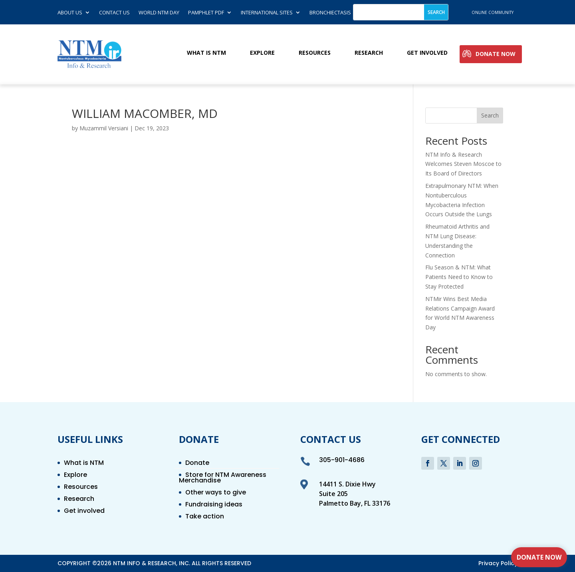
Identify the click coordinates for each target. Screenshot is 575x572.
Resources (315, 53)
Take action (204, 517)
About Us (70, 13)
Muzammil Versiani (103, 128)
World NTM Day (159, 13)
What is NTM (206, 53)
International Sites (267, 13)
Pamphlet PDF (206, 13)
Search (490, 115)
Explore (262, 53)
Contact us (114, 13)
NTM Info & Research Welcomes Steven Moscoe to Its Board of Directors (463, 164)
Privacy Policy (498, 563)
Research (369, 53)
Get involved (427, 53)
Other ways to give (215, 493)
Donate (197, 463)
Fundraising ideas (213, 505)
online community (493, 12)
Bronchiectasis (330, 13)
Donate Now (496, 54)
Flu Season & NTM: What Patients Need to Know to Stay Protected (459, 276)
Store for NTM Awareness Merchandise (222, 478)
